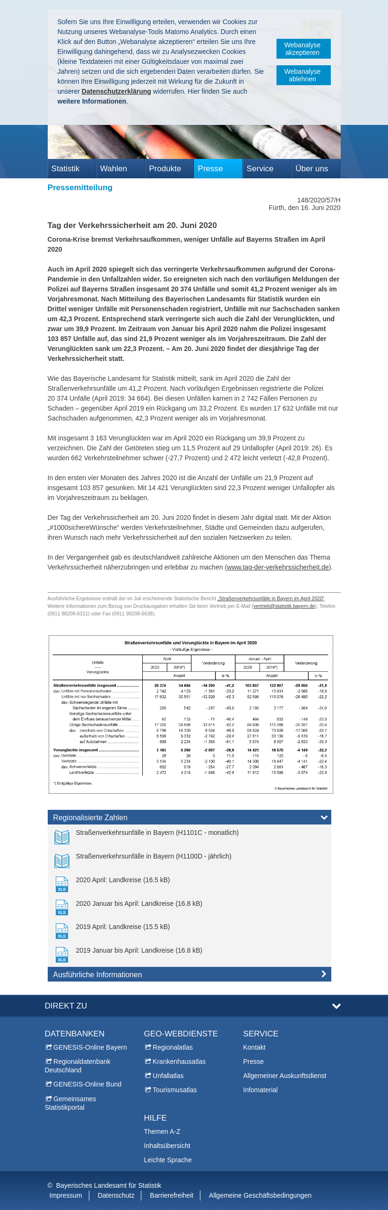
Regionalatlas (173, 1047)
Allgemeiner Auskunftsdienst (285, 1075)
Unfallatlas (168, 1075)
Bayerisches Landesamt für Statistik (109, 1185)
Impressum (66, 1195)
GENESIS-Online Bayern (90, 1047)
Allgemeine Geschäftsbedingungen (260, 1195)
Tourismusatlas (175, 1090)
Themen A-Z (162, 1131)
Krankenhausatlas (179, 1061)
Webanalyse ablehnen (303, 75)
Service (260, 168)
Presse (210, 168)
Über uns (311, 168)
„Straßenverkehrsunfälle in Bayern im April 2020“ (270, 598)
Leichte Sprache (168, 1160)
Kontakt (254, 1047)
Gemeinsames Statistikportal (70, 1103)
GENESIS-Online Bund (87, 1084)
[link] (146, 836)
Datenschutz (116, 1195)
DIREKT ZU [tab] (66, 1005)
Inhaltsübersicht (167, 1145)
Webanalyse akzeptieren (303, 48)
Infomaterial (260, 1090)
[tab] (189, 819)
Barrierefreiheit (171, 1195)
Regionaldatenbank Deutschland (78, 1066)
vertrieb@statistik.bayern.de (284, 606)
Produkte (165, 168)
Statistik (66, 168)
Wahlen (113, 168)
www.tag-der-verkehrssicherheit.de (278, 567)
